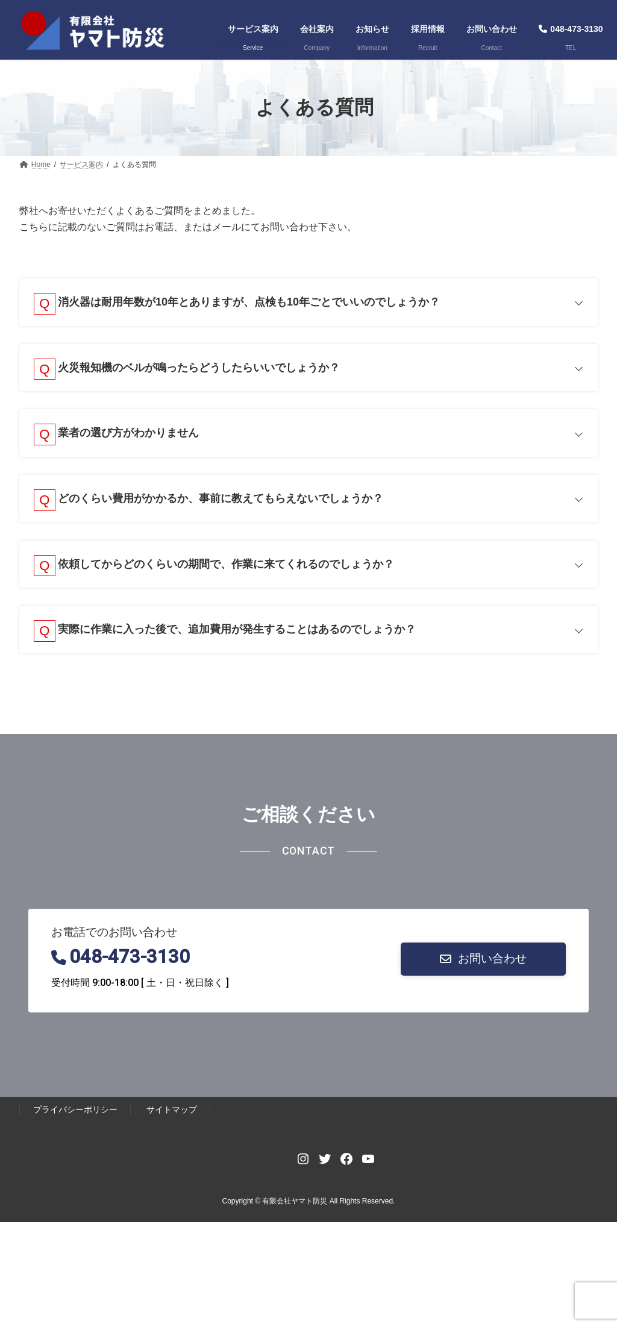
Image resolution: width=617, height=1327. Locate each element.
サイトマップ (171, 1117)
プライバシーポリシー (75, 1117)
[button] (483, 966)
